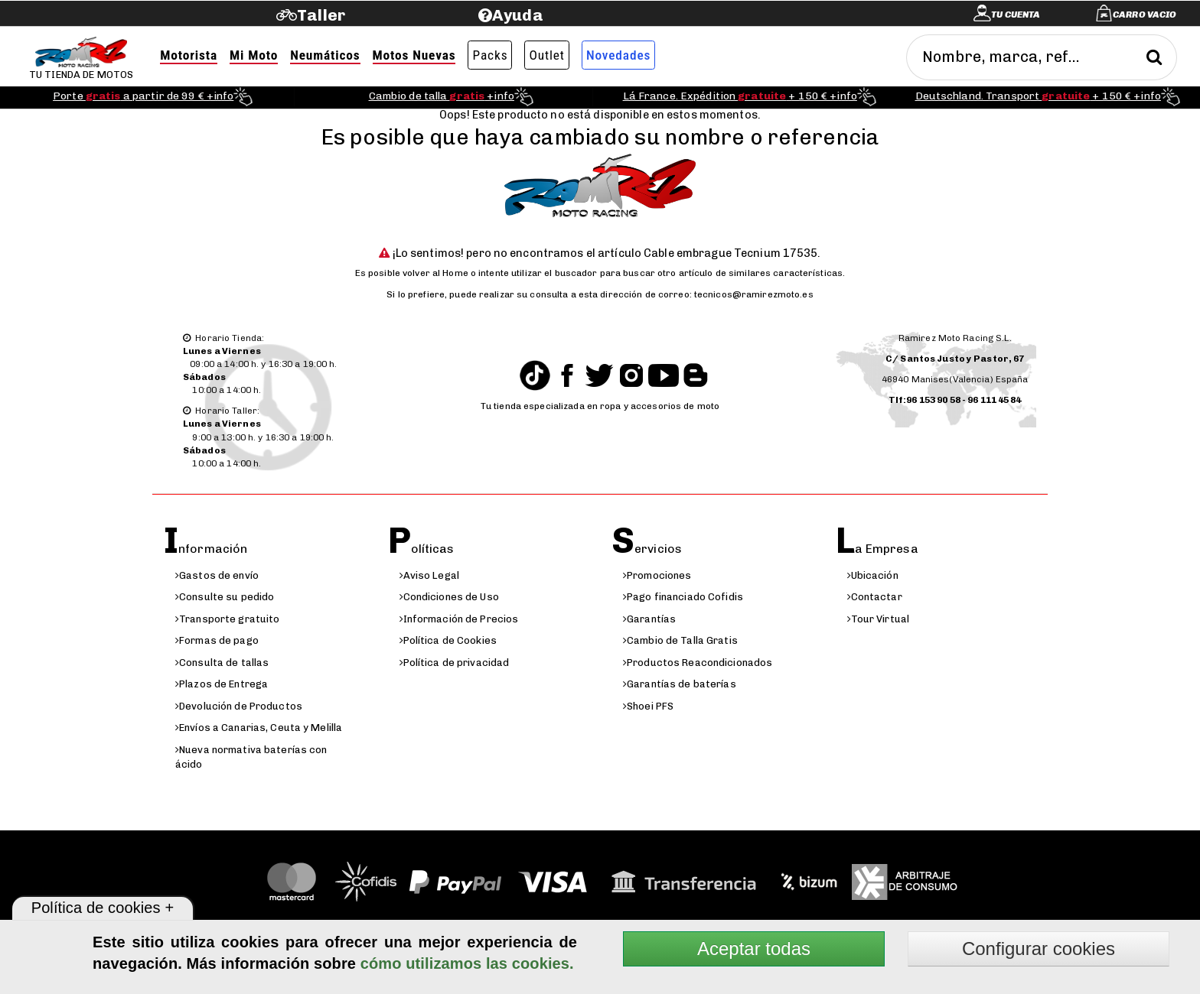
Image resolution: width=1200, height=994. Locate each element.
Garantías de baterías (679, 684)
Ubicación (872, 575)
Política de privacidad (454, 662)
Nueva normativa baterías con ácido (251, 757)
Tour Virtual (878, 619)
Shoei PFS (648, 706)
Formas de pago (217, 640)
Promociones (657, 575)
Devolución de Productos (238, 706)
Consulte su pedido (224, 597)
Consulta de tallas (222, 662)
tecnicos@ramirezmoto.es (754, 294)
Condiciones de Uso (449, 597)
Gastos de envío (217, 575)
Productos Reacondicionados (697, 662)
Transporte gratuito (227, 619)
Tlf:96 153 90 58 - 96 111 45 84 (955, 400)
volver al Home (435, 273)
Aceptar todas (753, 948)
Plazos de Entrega (221, 684)
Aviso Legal (429, 575)
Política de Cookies (448, 640)
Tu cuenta (1015, 14)
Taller (321, 15)
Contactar (874, 597)
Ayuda (517, 15)
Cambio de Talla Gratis (680, 640)
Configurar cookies (1038, 948)
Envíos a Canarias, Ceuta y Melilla (258, 727)
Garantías (649, 619)
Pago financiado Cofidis (683, 597)
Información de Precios (459, 619)
